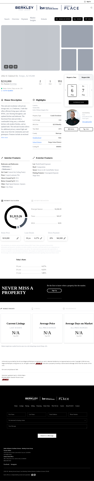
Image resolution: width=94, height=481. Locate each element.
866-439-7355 (7, 459)
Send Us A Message (46, 435)
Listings (21, 405)
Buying (27, 405)
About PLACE (70, 405)
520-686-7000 (8, 453)
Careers (62, 405)
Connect (77, 405)
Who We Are (55, 405)
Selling (33, 405)
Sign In (87, 1)
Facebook (6, 463)
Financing (39, 405)
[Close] (90, 464)
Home (16, 405)
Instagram (14, 463)
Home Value (46, 405)
